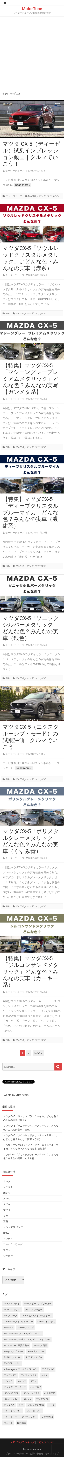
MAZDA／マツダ (37, 196)
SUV (8, 313)
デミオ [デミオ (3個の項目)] (33, 1381)
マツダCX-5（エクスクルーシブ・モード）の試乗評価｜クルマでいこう (31, 737)
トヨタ (6, 1181)
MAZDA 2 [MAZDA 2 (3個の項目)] (8, 1327)
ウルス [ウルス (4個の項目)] (44, 1375)
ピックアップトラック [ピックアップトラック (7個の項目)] (15, 1387)
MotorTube (32, 9)
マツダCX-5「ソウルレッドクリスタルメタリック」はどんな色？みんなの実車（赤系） (31, 258)
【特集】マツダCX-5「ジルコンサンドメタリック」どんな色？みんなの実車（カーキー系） (31, 971)
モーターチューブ (14, 170)
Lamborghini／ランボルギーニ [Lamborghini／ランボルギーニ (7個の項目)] (37, 1315)
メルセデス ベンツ (13, 1227)
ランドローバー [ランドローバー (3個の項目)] (33, 1410)
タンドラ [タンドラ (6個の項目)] (8, 1381)
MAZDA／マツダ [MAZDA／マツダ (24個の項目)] (26, 1327)
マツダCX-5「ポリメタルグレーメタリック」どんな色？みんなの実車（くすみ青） (31, 841)
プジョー (8, 1250)
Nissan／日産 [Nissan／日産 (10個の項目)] (40, 1345)
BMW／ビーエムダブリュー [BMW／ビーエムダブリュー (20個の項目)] (38, 1303)
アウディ (8, 1238)
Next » (38, 1053)
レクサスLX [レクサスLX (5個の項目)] (47, 1416)
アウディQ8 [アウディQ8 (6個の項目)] (48, 1369)
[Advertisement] (32, 53)
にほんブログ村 (45, 1442)
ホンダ (6, 1192)
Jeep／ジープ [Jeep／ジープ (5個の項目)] (10, 1315)
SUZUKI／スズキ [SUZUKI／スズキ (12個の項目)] (34, 1357)
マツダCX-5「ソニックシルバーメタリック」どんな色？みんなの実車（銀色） (31, 628)
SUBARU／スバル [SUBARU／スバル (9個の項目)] (12, 1357)
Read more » (22, 185)
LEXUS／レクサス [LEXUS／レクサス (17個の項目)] (46, 1321)
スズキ (6, 1204)
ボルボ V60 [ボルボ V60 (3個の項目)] (49, 1393)
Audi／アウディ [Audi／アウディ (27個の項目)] (11, 1303)
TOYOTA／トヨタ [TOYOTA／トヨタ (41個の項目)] (12, 1363)
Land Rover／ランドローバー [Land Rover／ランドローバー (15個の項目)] (18, 1321)
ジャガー (8, 1255)
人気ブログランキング (22, 1442)
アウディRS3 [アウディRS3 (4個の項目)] (10, 1375)
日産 (5, 1215)
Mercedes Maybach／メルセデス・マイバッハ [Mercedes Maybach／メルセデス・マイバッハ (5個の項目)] (27, 1339)
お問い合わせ (36, 1453)
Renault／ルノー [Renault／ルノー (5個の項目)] (36, 1351)
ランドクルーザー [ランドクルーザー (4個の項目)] (13, 1410)
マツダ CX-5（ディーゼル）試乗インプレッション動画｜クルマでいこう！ (31, 154)
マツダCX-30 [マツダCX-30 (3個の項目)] (42, 1399)
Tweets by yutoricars (15, 1095)
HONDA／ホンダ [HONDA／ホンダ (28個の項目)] (12, 1309)
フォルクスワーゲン (14, 1244)
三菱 (5, 1221)
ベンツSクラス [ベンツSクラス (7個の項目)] (11, 1393)
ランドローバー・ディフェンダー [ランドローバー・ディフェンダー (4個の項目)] (20, 1416)
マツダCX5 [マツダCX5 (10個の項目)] (9, 1405)
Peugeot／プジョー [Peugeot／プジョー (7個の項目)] (13, 1351)
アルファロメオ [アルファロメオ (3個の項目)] (28, 1375)
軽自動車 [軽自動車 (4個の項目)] (21, 1422)
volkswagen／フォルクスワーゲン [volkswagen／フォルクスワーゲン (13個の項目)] (21, 1369)
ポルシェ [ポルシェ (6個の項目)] (27, 1399)
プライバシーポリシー (16, 1453)
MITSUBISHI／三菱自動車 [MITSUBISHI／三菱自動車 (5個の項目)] (16, 1345)
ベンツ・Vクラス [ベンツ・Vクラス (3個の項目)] (31, 1393)
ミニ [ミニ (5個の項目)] (21, 1405)
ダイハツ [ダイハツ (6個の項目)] (21, 1381)
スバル (6, 1198)
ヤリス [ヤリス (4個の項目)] (51, 1405)
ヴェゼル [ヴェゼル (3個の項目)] (8, 1422)
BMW (6, 1232)
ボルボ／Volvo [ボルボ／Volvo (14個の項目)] (11, 1399)
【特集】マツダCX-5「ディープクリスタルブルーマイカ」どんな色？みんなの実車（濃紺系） (31, 512)
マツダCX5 (53, 196)
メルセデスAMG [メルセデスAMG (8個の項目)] (36, 1405)
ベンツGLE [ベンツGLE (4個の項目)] (35, 1387)
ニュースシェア (14, 196)
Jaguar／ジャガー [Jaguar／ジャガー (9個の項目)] (34, 1309)
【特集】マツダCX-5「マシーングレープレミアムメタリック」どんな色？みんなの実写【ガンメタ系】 (31, 378)
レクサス (8, 1187)
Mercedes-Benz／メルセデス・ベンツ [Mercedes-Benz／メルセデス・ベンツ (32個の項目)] (23, 1333)
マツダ (6, 1209)
